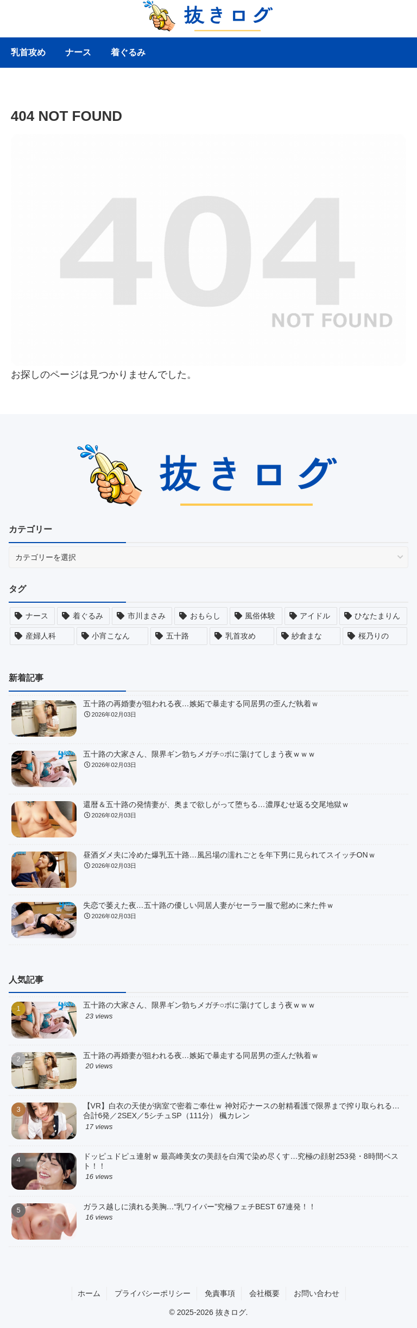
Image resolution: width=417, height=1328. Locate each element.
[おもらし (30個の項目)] (200, 616)
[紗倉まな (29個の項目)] (308, 636)
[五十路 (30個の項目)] (178, 636)
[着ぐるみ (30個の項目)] (83, 616)
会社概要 (264, 1293)
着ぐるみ (128, 52)
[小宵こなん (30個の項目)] (113, 636)
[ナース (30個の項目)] (32, 616)
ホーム (89, 1293)
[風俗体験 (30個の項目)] (256, 616)
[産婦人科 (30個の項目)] (42, 636)
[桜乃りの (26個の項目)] (375, 636)
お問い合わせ (316, 1293)
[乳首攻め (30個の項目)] (242, 636)
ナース (78, 52)
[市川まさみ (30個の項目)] (142, 616)
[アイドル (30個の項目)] (311, 616)
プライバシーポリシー (153, 1293)
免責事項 (220, 1293)
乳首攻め (28, 52)
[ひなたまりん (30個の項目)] (373, 616)
